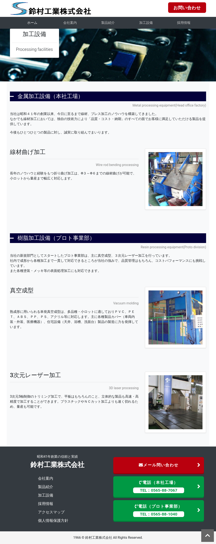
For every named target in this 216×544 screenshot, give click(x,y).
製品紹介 (108, 23)
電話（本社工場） (167, 486)
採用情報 (183, 23)
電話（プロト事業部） (167, 510)
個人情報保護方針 (53, 520)
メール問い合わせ (170, 465)
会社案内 (70, 23)
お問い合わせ (187, 7)
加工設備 (146, 23)
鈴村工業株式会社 (57, 465)
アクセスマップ (51, 512)
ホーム (32, 23)
